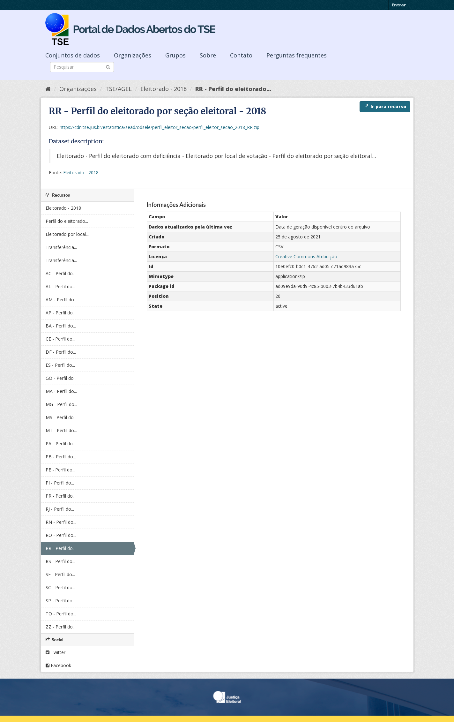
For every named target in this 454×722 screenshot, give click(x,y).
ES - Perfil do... (60, 365)
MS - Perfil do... (61, 417)
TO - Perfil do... (61, 614)
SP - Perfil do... (60, 601)
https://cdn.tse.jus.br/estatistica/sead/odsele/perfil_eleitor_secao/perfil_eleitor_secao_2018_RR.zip (159, 127)
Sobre (208, 55)
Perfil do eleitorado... (67, 221)
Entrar (399, 5)
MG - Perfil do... (61, 404)
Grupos (175, 55)
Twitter (55, 652)
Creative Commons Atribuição (306, 256)
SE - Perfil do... (60, 574)
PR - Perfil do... (61, 496)
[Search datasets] (82, 67)
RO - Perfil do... (61, 535)
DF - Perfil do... (61, 352)
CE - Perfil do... (60, 339)
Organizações (132, 55)
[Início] (48, 89)
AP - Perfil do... (61, 313)
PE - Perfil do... (60, 470)
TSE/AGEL (118, 89)
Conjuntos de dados (72, 55)
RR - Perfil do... (61, 548)
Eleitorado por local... (67, 234)
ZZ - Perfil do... (61, 627)
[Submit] (108, 66)
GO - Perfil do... (61, 378)
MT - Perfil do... (61, 430)
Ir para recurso (385, 106)
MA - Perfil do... (61, 391)
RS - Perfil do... (60, 561)
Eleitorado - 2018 (163, 89)
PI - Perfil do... (60, 483)
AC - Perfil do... (61, 273)
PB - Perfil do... (61, 457)
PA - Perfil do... (61, 443)
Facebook (58, 665)
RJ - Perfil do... (60, 509)
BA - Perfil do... (61, 326)
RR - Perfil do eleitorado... (233, 89)
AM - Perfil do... (61, 300)
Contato (241, 55)
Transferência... (61, 247)
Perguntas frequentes (296, 55)
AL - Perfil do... (60, 286)
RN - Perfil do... (61, 522)
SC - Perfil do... (60, 587)
